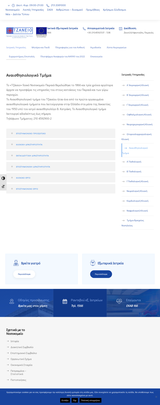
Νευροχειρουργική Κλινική (140, 124)
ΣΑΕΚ (50, 9)
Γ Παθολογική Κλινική (138, 181)
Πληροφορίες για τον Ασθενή (70, 47)
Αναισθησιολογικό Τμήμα (135, 150)
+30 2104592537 (95, 32)
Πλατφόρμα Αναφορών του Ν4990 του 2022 (63, 56)
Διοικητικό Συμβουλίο (22, 346)
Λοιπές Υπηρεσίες (33, 9)
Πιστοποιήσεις (18, 379)
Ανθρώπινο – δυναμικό (71, 9)
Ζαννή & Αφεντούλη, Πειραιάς (138, 32)
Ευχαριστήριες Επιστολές (22, 56)
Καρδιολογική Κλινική (138, 201)
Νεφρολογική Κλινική (137, 210)
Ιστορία (15, 340)
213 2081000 (59, 5)
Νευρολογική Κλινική (137, 191)
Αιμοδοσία (95, 47)
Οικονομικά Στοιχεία (21, 364)
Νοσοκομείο (12, 9)
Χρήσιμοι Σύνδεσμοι (116, 9)
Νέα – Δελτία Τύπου (17, 14)
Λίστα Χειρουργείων (117, 47)
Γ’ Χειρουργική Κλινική (138, 105)
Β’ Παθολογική (134, 171)
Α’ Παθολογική (134, 161)
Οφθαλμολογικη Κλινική (139, 114)
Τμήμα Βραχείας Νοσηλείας (133, 223)
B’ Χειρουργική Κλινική (138, 95)
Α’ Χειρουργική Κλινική (138, 85)
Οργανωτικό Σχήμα (21, 358)
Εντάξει (65, 400)
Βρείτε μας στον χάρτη (34, 305)
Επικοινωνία (98, 56)
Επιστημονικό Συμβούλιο (24, 352)
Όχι (74, 400)
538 (108, 32)
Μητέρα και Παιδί (40, 47)
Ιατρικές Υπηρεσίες (16, 47)
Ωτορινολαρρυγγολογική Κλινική (137, 137)
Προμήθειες (94, 9)
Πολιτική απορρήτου (90, 400)
